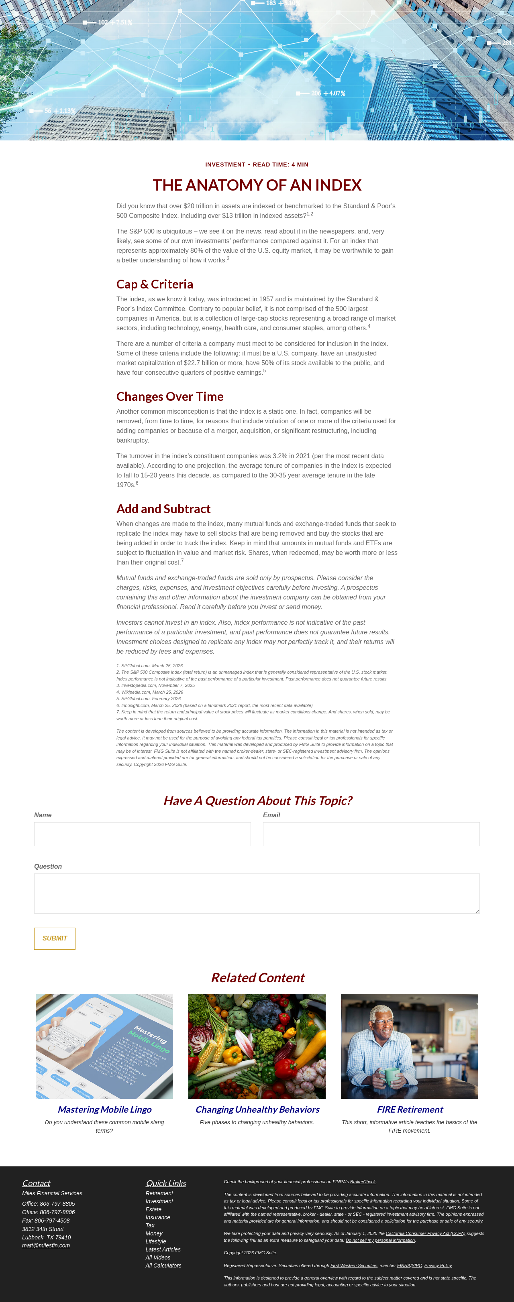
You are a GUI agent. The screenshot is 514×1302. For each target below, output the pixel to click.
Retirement (159, 1193)
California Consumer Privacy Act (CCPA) (425, 1233)
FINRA (403, 1265)
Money (154, 1233)
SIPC (417, 1265)
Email (271, 815)
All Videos (158, 1257)
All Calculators (164, 1265)
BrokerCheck (363, 1181)
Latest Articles (163, 1249)
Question (48, 866)
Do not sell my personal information (380, 1240)
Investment (159, 1201)
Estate (154, 1209)
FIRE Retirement (410, 1109)
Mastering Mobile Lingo (104, 1109)
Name (43, 815)
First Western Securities (353, 1265)
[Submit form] (54, 939)
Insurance (158, 1217)
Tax (150, 1225)
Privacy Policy (438, 1265)
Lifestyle (156, 1241)
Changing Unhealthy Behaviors (257, 1109)
